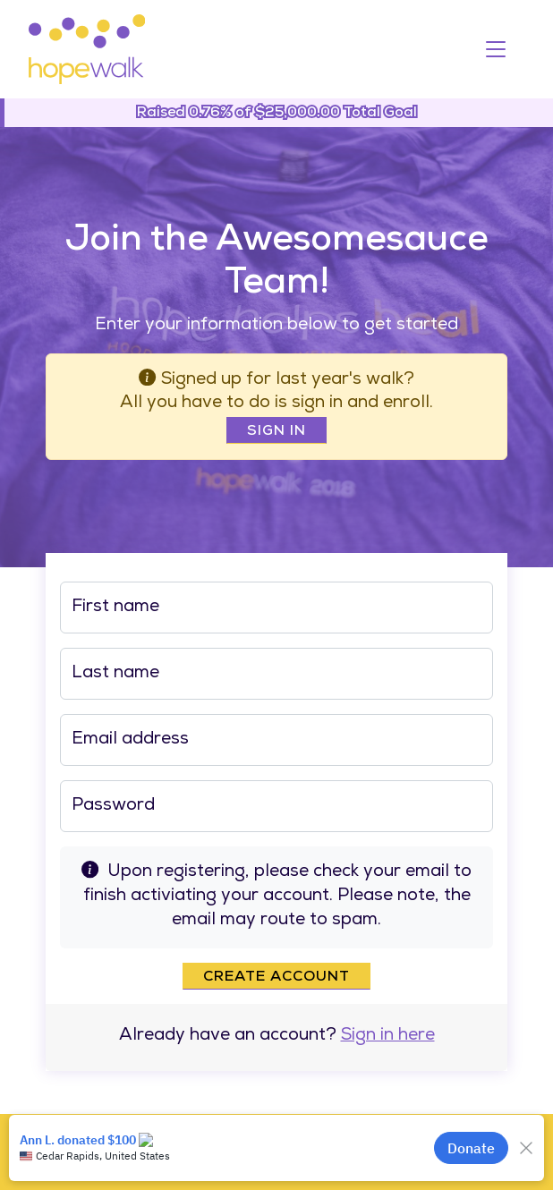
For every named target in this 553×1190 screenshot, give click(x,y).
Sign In (276, 432)
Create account (276, 978)
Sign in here (388, 1036)
